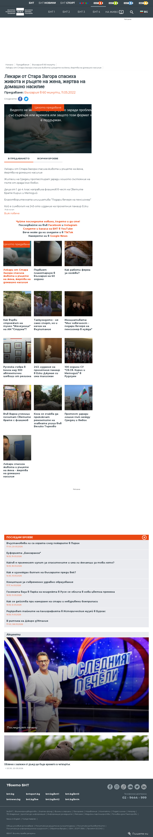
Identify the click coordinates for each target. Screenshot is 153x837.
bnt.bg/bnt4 (72, 799)
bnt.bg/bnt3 (72, 794)
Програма (78, 811)
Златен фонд (45, 811)
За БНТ (9, 811)
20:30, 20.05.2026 (15, 768)
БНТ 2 (66, 11)
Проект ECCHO (95, 828)
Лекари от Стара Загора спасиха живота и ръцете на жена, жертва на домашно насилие (53, 67)
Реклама (127, 19)
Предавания (22, 64)
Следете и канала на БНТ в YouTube (48, 228)
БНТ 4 (96, 11)
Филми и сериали (63, 811)
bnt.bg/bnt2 (52, 799)
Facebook (54, 225)
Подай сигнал (119, 811)
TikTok (68, 232)
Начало (9, 64)
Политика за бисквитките (91, 826)
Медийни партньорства (97, 814)
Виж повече (12, 213)
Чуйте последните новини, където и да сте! (48, 221)
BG (146, 11)
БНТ (31, 3)
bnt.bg (10, 794)
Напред (131, 811)
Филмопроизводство (26, 811)
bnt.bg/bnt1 (52, 794)
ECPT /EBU (80, 828)
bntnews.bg (13, 799)
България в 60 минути (43, 64)
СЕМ (71, 828)
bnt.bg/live (32, 799)
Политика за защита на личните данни (55, 826)
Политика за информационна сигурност (27, 828)
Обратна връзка (58, 828)
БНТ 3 (81, 11)
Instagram (70, 225)
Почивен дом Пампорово (124, 814)
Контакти (104, 811)
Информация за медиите (60, 814)
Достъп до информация (33, 814)
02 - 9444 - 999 (134, 797)
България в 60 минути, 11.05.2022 (50, 92)
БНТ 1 (51, 11)
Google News (58, 236)
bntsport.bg (33, 794)
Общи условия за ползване (19, 826)
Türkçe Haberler (29, 819)
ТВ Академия (12, 814)
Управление (91, 811)
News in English (13, 819)
